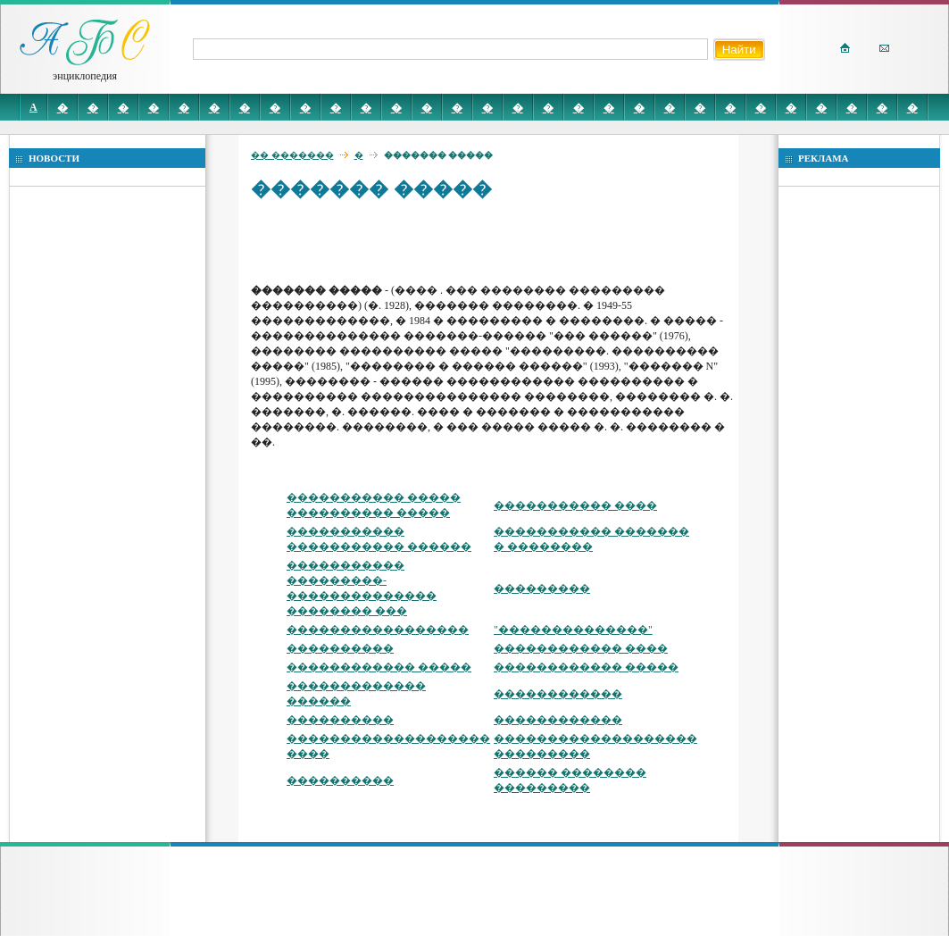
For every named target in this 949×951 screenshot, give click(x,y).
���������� (340, 648)
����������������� (378, 629)
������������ (558, 694)
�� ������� (292, 155)
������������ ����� (379, 667)
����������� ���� (575, 505)
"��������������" (573, 629)
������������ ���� (581, 648)
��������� (542, 588)
